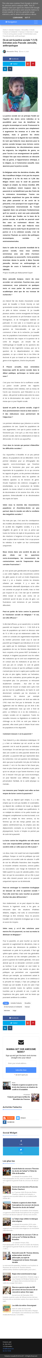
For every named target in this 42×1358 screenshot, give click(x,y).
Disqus (23, 1118)
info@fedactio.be (8, 1349)
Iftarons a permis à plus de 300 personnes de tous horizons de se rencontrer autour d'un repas (24, 1289)
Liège (36, 32)
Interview (29, 32)
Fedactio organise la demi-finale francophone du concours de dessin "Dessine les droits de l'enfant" (25, 1205)
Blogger (10, 1118)
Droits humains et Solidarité (13, 1007)
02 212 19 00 (7, 1351)
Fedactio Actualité (10, 1356)
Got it (27, 17)
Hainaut (22, 32)
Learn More (18, 17)
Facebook (14, 59)
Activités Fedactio (14, 30)
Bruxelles (25, 30)
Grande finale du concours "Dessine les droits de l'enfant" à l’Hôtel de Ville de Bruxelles (25, 1171)
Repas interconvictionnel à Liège (24, 1274)
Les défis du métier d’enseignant (24, 1305)
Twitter (14, 64)
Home (5, 30)
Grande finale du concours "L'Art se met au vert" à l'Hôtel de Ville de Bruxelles (25, 1237)
